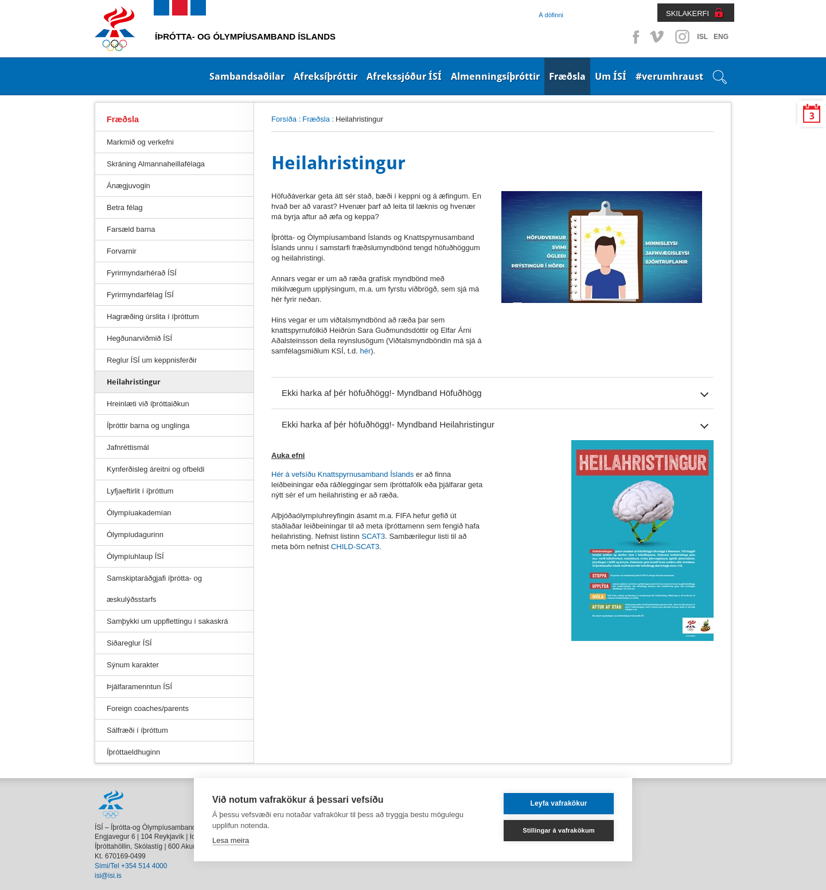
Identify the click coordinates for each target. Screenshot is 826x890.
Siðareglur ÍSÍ (129, 643)
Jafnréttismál (128, 447)
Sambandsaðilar (247, 76)
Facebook (634, 37)
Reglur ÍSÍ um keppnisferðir (152, 360)
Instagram (682, 37)
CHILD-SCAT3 (355, 546)
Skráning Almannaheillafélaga (156, 164)
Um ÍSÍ (610, 76)
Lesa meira (230, 840)
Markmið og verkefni (140, 142)
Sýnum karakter (133, 664)
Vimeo (658, 37)
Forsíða (284, 119)
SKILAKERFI (687, 13)
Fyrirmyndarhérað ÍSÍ (142, 273)
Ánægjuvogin (128, 185)
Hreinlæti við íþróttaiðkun (148, 403)
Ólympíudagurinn (135, 534)
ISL (702, 37)
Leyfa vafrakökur (558, 803)
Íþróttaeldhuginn (133, 752)
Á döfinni (551, 14)
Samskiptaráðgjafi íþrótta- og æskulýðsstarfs (154, 589)
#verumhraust (669, 76)
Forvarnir (122, 251)
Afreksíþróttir (325, 76)
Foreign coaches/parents (148, 708)
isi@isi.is (108, 876)
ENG (721, 37)
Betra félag (125, 207)
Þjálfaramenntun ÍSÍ (139, 686)
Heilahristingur (134, 382)
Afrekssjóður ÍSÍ (404, 76)
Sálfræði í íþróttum (137, 730)
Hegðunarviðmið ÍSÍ (139, 338)
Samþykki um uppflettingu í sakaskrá (167, 621)
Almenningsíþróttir (495, 76)
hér (365, 351)
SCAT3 (373, 536)
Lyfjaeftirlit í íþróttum (140, 491)
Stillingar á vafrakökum (559, 830)
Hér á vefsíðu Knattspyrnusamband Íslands (342, 474)
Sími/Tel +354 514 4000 (131, 866)
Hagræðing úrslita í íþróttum (153, 316)
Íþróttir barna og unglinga (148, 425)
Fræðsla (567, 76)
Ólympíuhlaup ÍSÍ (135, 556)
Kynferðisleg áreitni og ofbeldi (155, 469)
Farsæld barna (131, 229)
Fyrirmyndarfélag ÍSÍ (140, 294)
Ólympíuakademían (139, 512)
